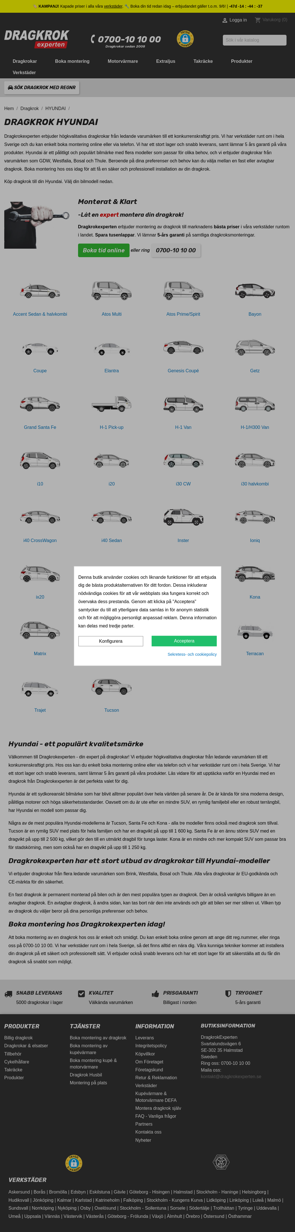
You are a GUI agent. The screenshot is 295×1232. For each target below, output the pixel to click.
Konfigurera (110, 641)
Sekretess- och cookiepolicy (192, 654)
